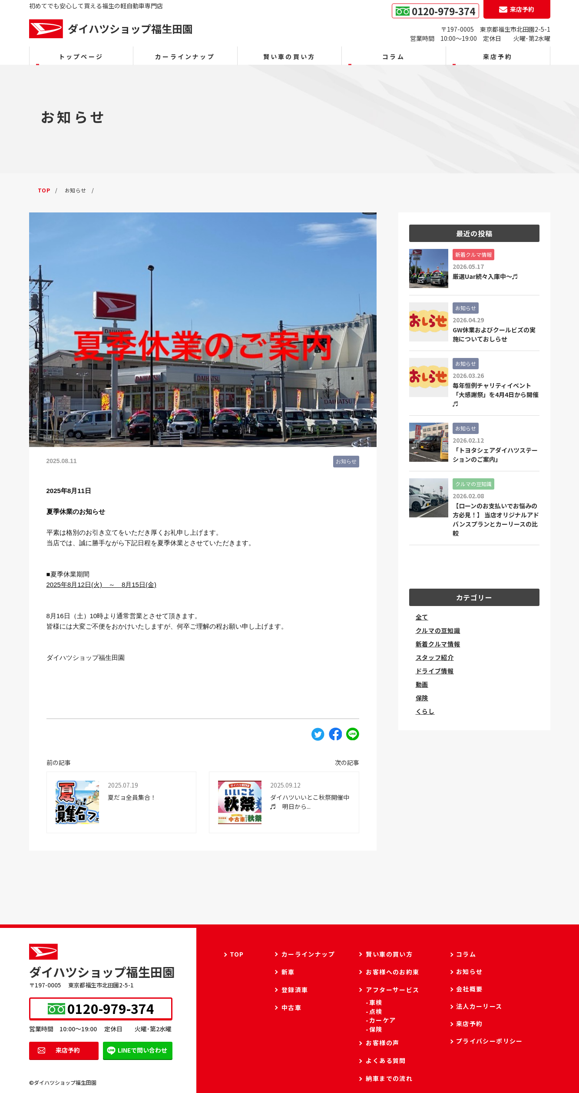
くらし (425, 711)
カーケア (382, 1020)
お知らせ (346, 461)
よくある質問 (386, 1060)
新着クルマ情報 (438, 643)
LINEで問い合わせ (142, 1050)
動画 (422, 684)
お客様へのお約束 (392, 971)
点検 (376, 1011)
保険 (422, 697)
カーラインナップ (185, 56)
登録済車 (294, 989)
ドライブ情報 (435, 670)
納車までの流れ (389, 1078)
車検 (376, 1002)
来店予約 (68, 1050)
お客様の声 (382, 1042)
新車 (288, 971)
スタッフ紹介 (435, 657)
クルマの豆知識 (438, 630)
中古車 (291, 1007)
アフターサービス (392, 989)
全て (422, 617)
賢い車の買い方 (289, 56)
